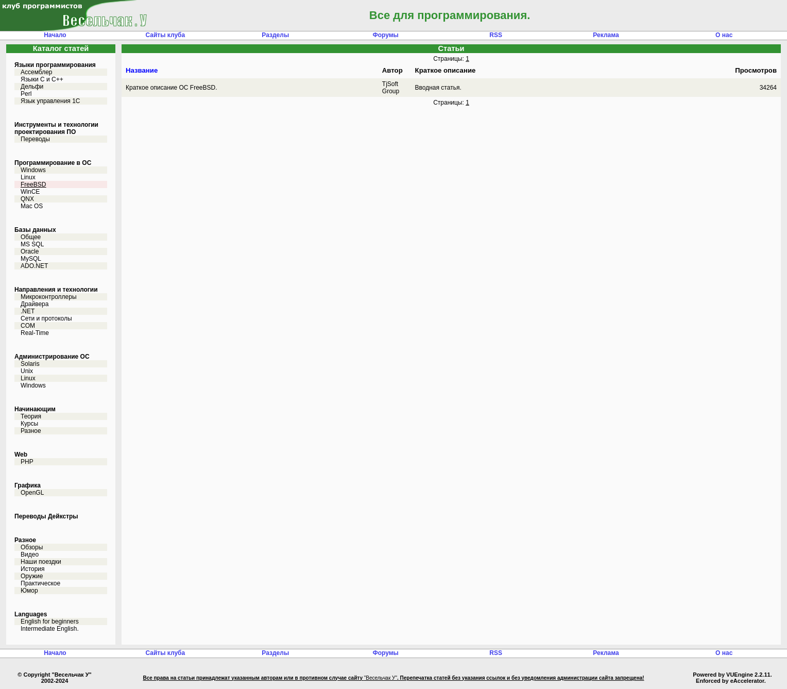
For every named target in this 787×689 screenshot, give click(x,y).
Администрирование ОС (52, 356)
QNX (27, 199)
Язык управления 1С (50, 101)
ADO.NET (34, 266)
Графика (27, 485)
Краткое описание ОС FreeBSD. (171, 87)
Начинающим (35, 409)
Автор (392, 70)
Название (142, 70)
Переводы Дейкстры (46, 516)
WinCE (30, 191)
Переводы (35, 139)
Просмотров (756, 70)
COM (28, 325)
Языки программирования (55, 65)
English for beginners (50, 621)
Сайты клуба (165, 35)
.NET (28, 311)
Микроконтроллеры (49, 296)
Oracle (30, 251)
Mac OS (32, 206)
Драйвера (34, 304)
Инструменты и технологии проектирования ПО (56, 128)
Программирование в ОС (52, 162)
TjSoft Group (390, 87)
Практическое (40, 583)
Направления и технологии (56, 289)
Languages (30, 614)
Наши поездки (41, 561)
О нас (723, 35)
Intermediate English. (50, 628)
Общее (31, 237)
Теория (31, 416)
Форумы (385, 35)
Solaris (30, 363)
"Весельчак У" (380, 678)
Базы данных (35, 229)
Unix (27, 371)
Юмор (29, 590)
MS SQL (32, 244)
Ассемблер (36, 72)
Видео (30, 554)
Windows (33, 170)
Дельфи (32, 86)
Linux (28, 177)
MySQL (31, 258)
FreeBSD (33, 184)
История (33, 569)
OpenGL (32, 492)
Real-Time (35, 333)
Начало (55, 35)
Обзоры (32, 547)
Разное (31, 430)
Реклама (606, 35)
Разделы (275, 35)
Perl (26, 93)
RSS (495, 35)
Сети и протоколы (46, 318)
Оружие (32, 576)
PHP (27, 461)
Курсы (29, 423)
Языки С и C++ (42, 79)
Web (20, 454)
